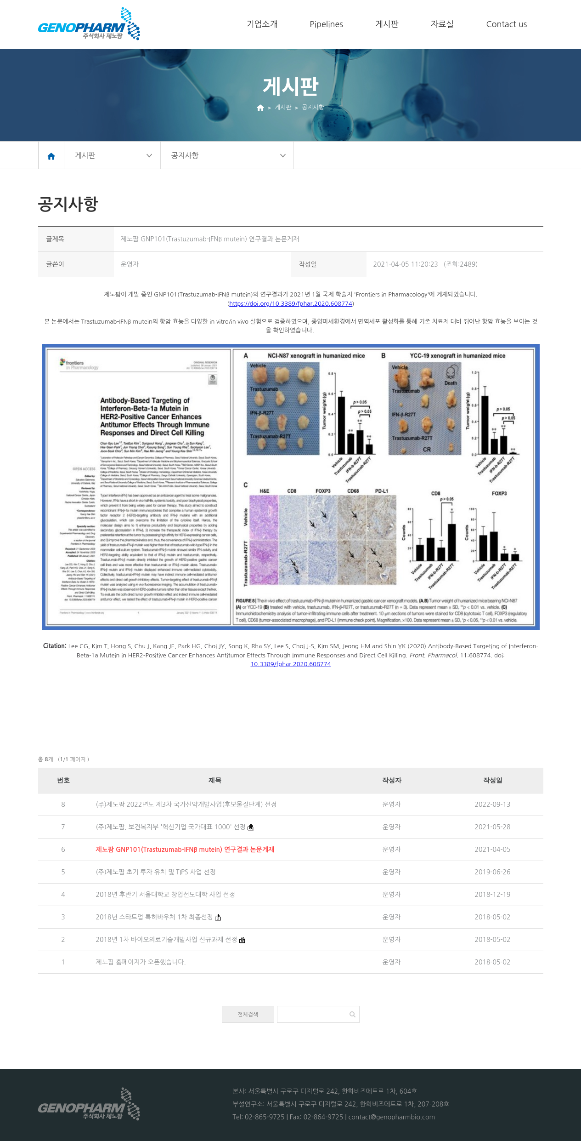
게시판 (387, 24)
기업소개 (262, 24)
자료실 (442, 24)
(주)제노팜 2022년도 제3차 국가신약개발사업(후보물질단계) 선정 (186, 804)
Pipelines (326, 24)
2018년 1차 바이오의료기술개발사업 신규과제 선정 (166, 939)
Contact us (506, 24)
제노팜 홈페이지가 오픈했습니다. (141, 962)
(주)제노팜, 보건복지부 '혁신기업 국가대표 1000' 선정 (171, 827)
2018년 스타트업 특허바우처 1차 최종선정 (155, 917)
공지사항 (313, 107)
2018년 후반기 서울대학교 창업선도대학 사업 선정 (166, 894)
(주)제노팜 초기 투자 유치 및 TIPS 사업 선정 (156, 872)
